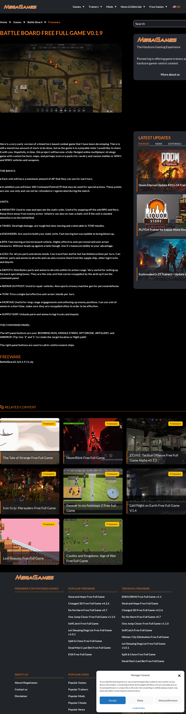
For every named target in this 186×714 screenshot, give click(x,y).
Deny (140, 700)
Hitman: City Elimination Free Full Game (145, 636)
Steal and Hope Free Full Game (86, 596)
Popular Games (77, 682)
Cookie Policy (139, 708)
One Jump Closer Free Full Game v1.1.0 (91, 616)
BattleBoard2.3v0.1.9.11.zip (16, 361)
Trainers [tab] (143, 143)
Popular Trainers (78, 689)
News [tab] (158, 143)
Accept (113, 700)
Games (17, 22)
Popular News (76, 709)
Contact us (21, 689)
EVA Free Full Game (80, 654)
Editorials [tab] (174, 143)
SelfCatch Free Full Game (83, 623)
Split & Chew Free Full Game (85, 640)
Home (3, 22)
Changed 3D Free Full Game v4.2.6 (88, 603)
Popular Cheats (77, 702)
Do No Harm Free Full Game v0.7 (87, 610)
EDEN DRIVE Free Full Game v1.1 (141, 596)
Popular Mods (76, 696)
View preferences (168, 700)
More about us (170, 74)
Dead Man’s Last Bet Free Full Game (89, 647)
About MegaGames (26, 682)
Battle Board (34, 22)
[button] (179, 675)
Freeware (54, 22)
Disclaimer (21, 696)
